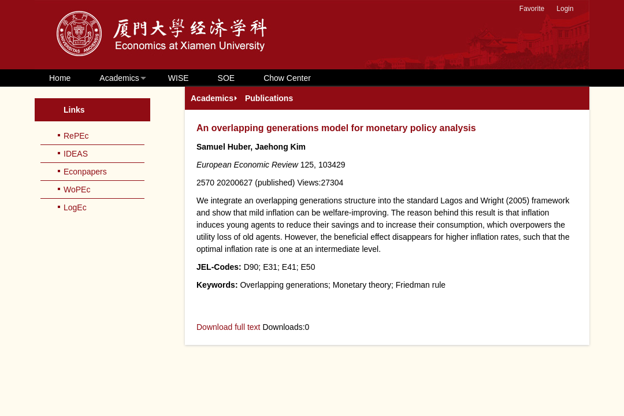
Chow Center (287, 78)
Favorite (531, 9)
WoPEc (77, 189)
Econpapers (85, 171)
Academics (119, 78)
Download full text (228, 327)
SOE (226, 78)
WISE (178, 78)
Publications (269, 98)
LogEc (75, 207)
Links (74, 109)
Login (564, 9)
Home (59, 78)
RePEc (76, 135)
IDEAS (76, 153)
